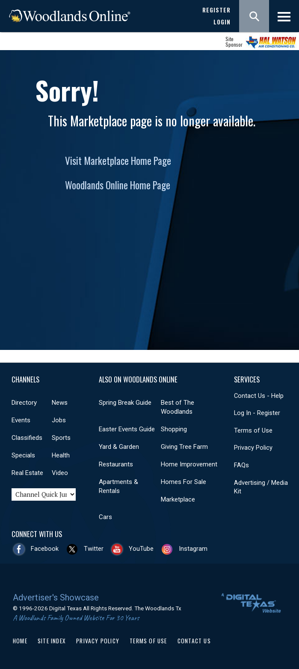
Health (61, 455)
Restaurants (116, 464)
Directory (24, 402)
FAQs (241, 465)
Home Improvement (189, 464)
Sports (61, 438)
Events (21, 420)
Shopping (174, 429)
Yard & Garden (119, 447)
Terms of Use (253, 430)
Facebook (45, 549)
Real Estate (27, 473)
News (60, 402)
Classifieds (27, 438)
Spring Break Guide (125, 402)
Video (60, 473)
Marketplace (178, 499)
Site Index (52, 640)
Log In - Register (257, 413)
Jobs (59, 420)
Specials (23, 455)
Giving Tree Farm (184, 447)
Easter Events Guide (127, 429)
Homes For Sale (183, 482)
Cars (105, 517)
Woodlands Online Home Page (117, 185)
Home (20, 640)
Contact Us (194, 640)
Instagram (193, 549)
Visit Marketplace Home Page (118, 160)
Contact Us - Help (259, 396)
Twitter (94, 549)
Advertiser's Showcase (56, 597)
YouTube (141, 549)
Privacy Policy (253, 447)
